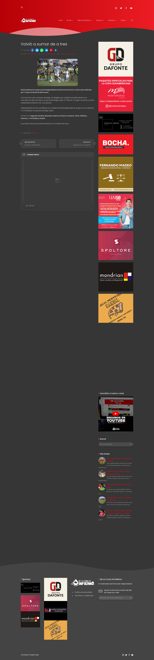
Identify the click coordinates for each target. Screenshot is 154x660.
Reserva (100, 20)
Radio (124, 20)
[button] (32, 50)
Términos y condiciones (84, 595)
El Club (70, 20)
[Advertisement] (115, 337)
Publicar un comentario (67, 54)
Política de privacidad (83, 592)
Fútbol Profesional (85, 20)
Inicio (61, 20)
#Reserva (35, 133)
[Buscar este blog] (115, 444)
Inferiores (112, 20)
